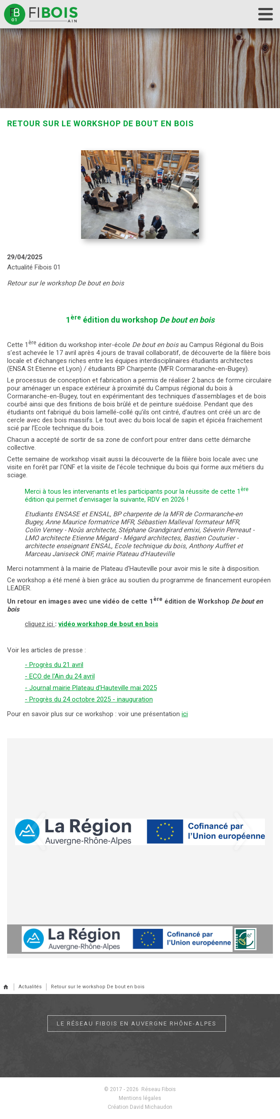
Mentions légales (140, 1098)
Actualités (30, 987)
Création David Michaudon (140, 1107)
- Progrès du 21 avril (54, 665)
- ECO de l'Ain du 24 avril (60, 676)
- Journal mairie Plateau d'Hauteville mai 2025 (91, 688)
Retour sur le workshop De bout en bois (97, 987)
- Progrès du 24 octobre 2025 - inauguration (89, 699)
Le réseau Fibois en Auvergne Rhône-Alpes (137, 1023)
